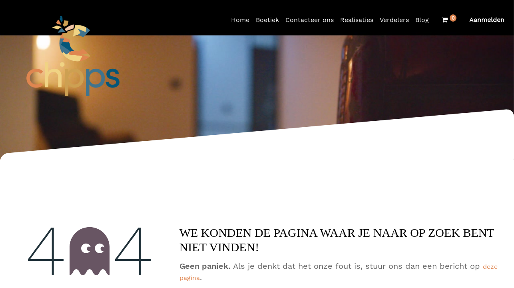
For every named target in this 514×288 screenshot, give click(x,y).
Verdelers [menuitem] (394, 20)
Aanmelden (486, 20)
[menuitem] (240, 20)
